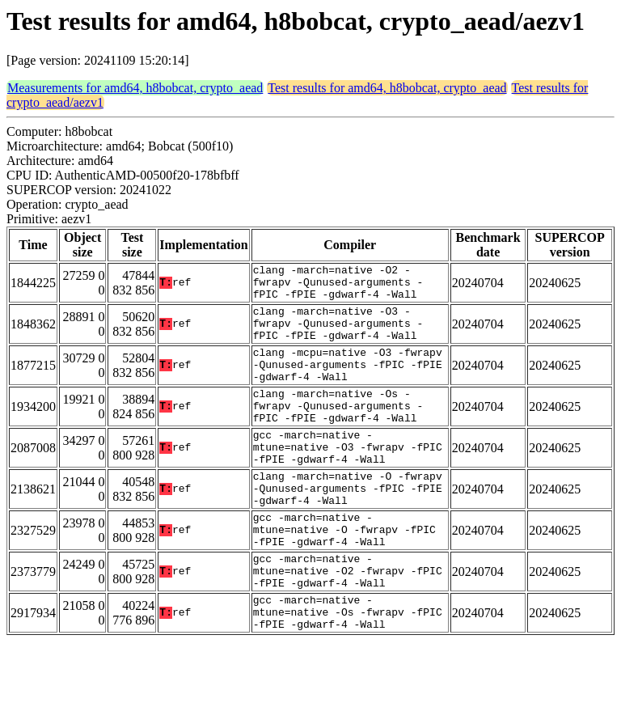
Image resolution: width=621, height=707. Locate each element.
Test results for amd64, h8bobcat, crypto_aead (387, 88)
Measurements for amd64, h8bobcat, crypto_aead (135, 88)
